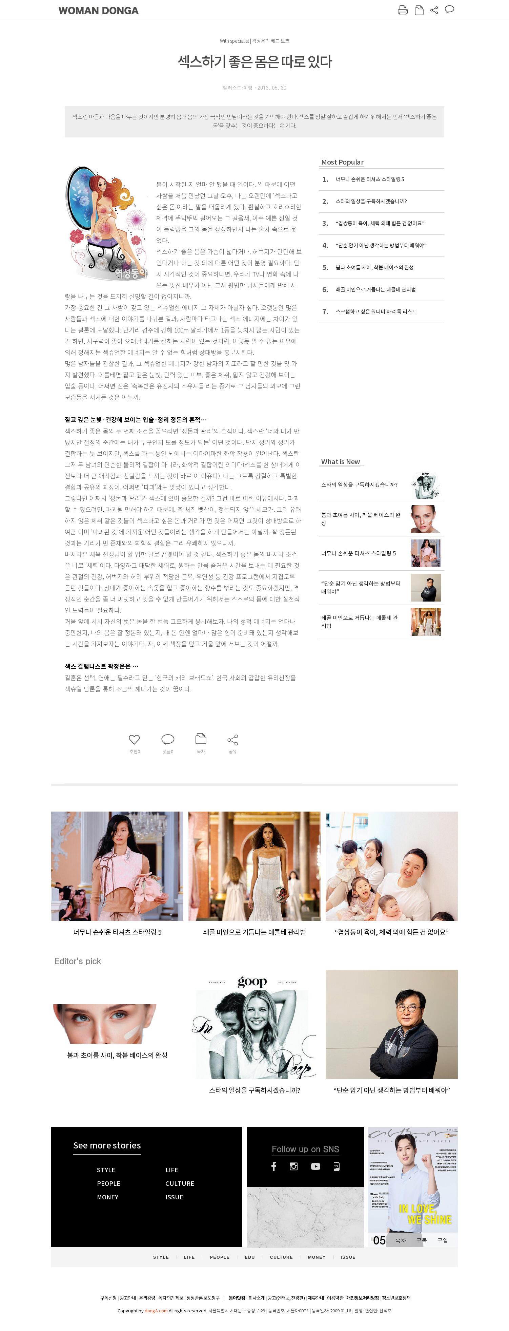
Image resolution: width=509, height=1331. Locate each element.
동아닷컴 (237, 1298)
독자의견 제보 (170, 1298)
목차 (400, 1240)
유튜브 (315, 1166)
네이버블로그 (337, 1166)
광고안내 (128, 1298)
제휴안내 (316, 1298)
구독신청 (108, 1298)
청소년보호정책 (396, 1298)
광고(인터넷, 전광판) (286, 1298)
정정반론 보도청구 (203, 1298)
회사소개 (256, 1298)
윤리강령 (147, 1298)
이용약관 (335, 1298)
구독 (421, 1240)
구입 (442, 1240)
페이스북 (273, 1166)
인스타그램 (294, 1166)
